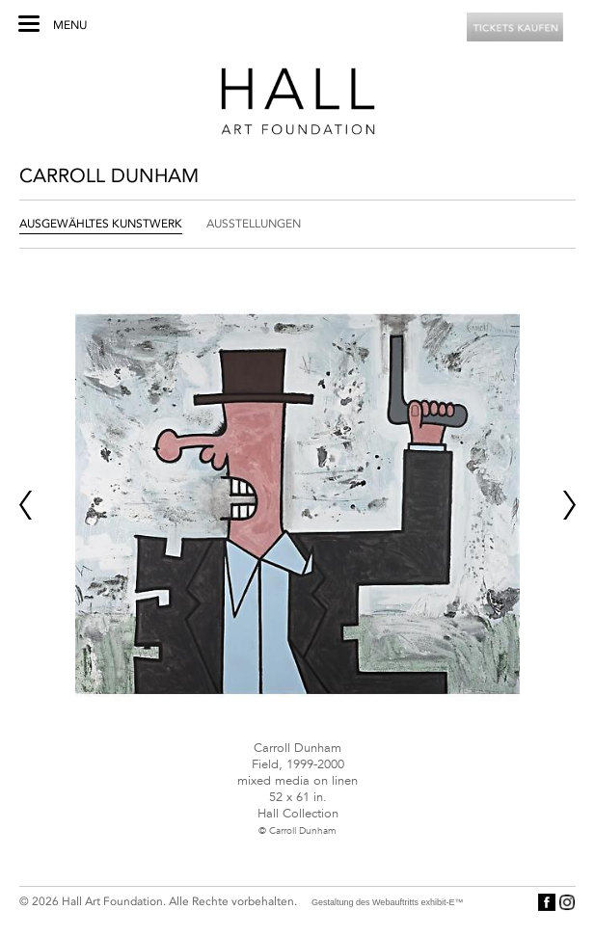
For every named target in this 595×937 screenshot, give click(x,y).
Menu (70, 25)
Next (569, 505)
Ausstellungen (253, 223)
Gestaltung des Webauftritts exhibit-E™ (387, 902)
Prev (25, 505)
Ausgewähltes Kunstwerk (100, 223)
